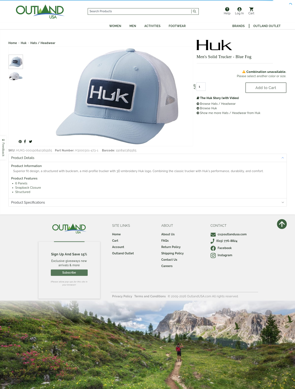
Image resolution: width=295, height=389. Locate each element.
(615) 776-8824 (224, 240)
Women (115, 26)
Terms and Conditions (150, 296)
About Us (168, 234)
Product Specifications (28, 202)
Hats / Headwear (42, 43)
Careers (167, 266)
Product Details (22, 158)
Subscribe (69, 272)
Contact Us (169, 259)
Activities (152, 26)
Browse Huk (207, 108)
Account (118, 247)
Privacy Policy (122, 296)
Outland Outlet (267, 26)
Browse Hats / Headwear (216, 103)
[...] (139, 11)
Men (132, 26)
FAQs (165, 240)
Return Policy (171, 247)
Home (12, 43)
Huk (24, 43)
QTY (194, 86)
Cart (251, 11)
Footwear (177, 26)
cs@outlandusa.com (229, 234)
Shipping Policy (172, 253)
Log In (239, 11)
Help (227, 11)
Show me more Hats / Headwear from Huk (229, 113)
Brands (238, 26)
